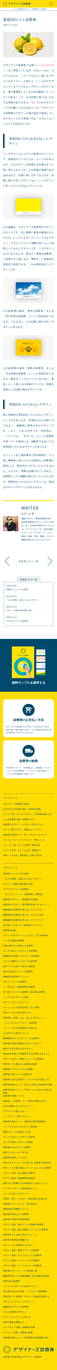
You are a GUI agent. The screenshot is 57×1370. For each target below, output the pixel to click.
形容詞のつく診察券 (12, 1296)
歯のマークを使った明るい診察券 (19, 966)
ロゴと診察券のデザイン (14, 1312)
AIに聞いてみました (12, 925)
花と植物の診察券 (40, 1276)
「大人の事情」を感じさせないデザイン (22, 879)
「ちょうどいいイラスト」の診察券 (20, 1023)
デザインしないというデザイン (18, 1301)
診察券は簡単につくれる (14, 1157)
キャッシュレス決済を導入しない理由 (21, 1007)
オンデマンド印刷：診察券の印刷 (19, 1327)
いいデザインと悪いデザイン (17, 1116)
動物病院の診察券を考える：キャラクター (23, 909)
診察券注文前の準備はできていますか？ (22, 1043)
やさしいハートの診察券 (14, 981)
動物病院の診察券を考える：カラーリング (23, 920)
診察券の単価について (13, 1096)
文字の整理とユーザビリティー (18, 1106)
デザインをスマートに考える (17, 1317)
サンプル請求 (23, 845)
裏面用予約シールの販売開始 (17, 1276)
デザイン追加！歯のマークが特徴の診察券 (23, 1224)
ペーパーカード (24, 840)
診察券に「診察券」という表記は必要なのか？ (25, 1101)
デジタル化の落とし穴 (38, 1079)
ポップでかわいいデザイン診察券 (19, 1137)
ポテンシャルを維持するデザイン (19, 1245)
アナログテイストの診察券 (16, 889)
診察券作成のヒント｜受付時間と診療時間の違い (26, 1337)
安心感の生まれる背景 (13, 1291)
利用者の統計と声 (43, 814)
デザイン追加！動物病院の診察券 (19, 1178)
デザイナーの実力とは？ (14, 1111)
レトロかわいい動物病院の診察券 (19, 987)
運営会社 (23, 855)
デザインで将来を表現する (36, 1296)
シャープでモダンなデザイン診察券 (20, 1126)
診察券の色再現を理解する (16, 1240)
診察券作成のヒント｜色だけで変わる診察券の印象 (27, 1084)
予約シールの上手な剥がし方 (17, 1012)
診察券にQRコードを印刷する (17, 1074)
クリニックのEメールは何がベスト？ (20, 1286)
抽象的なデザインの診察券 (16, 1307)
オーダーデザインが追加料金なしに (20, 1188)
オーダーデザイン (24, 814)
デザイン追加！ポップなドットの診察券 (22, 1255)
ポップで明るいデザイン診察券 (18, 1142)
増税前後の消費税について (16, 1209)
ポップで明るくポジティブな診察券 (20, 951)
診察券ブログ (28, 819)
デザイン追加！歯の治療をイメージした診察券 (25, 1229)
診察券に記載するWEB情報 (16, 1219)
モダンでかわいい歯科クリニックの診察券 (23, 1059)
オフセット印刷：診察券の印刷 (18, 1332)
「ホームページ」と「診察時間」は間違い (23, 894)
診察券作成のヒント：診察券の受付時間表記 (24, 1121)
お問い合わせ (35, 855)
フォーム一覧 (9, 845)
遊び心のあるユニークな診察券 (18, 971)
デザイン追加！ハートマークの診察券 (21, 1260)
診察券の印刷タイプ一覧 (14, 835)
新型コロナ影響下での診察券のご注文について (25, 1183)
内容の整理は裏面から (13, 1322)
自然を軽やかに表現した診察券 (18, 945)
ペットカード (9, 840)
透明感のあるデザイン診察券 (17, 1147)
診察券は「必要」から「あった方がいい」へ (24, 1017)
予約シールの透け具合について (18, 1168)
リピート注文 (9, 850)
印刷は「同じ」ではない (14, 1198)
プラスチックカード (37, 835)
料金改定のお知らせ (37, 1198)
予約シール (39, 840)
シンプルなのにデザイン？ (16, 1193)
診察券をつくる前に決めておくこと (20, 1234)
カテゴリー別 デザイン (32, 824)
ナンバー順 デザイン (13, 829)
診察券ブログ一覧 (28, 561)
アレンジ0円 (9, 814)
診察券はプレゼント (33, 925)
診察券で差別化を (42, 1162)
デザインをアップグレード (16, 1002)
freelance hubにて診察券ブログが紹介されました (26, 1054)
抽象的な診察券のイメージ (16, 976)
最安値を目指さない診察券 (16, 1214)
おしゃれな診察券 (42, 1168)
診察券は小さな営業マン (14, 1079)
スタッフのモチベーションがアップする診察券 (25, 935)
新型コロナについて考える (16, 1152)
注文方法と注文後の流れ (14, 809)
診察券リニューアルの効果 (16, 873)
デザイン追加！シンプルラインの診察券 (22, 1265)
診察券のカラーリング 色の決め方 (20, 1204)
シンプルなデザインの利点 (16, 997)
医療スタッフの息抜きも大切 (17, 1132)
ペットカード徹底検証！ (46, 561)
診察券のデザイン (11, 824)
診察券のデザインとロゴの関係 (18, 1069)
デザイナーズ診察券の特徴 (16, 804)
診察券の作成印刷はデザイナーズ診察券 (22, 1357)
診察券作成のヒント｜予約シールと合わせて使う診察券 (27, 1090)
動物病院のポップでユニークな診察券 (21, 1038)
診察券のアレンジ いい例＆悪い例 (20, 1271)
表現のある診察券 (11, 1281)
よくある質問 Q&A (12, 819)
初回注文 (36, 845)
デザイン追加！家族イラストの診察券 (21, 1250)
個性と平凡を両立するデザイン (18, 1048)
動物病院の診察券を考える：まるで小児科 (23, 915)
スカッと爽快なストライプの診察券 (20, 961)
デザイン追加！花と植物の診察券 (19, 1173)
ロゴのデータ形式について (16, 1033)
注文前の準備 (34, 809)
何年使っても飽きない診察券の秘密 (20, 1064)
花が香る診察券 (37, 992)
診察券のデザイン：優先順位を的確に (21, 899)
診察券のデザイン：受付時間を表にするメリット (26, 904)
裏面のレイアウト (32, 829)
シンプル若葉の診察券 (13, 940)
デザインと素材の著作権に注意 (18, 884)
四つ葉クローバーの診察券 (16, 992)
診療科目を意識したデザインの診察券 (21, 956)
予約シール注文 (10, 855)
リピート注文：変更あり (29, 850)
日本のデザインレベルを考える (18, 1162)
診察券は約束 (9, 930)
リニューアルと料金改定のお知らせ (20, 1028)
